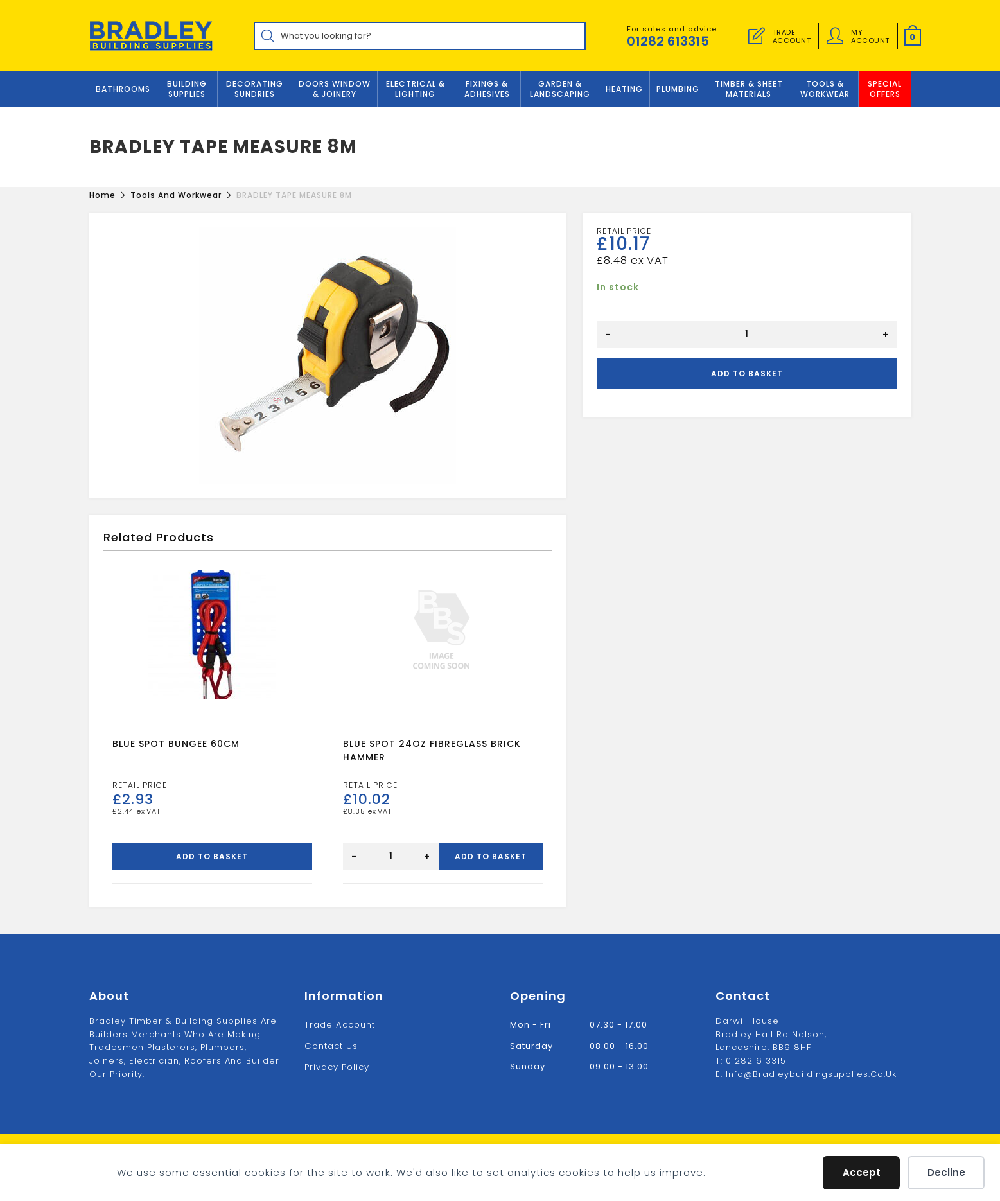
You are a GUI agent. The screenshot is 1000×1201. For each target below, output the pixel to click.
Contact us (330, 1045)
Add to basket (747, 373)
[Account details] (835, 36)
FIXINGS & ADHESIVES (487, 89)
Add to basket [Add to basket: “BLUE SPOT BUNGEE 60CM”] (212, 857)
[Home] (102, 194)
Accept (862, 1172)
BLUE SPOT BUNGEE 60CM (176, 744)
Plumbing (677, 89)
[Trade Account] (756, 36)
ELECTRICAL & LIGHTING (415, 89)
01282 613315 (668, 41)
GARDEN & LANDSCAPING (560, 89)
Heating (624, 89)
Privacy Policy (336, 1066)
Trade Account (339, 1025)
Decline (946, 1172)
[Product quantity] (747, 334)
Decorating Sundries (254, 89)
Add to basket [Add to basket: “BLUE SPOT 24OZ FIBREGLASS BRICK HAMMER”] (491, 857)
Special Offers (885, 89)
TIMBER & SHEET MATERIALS (749, 89)
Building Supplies (187, 89)
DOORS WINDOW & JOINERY (335, 89)
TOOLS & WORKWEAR (825, 89)
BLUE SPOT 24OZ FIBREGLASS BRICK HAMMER (432, 751)
